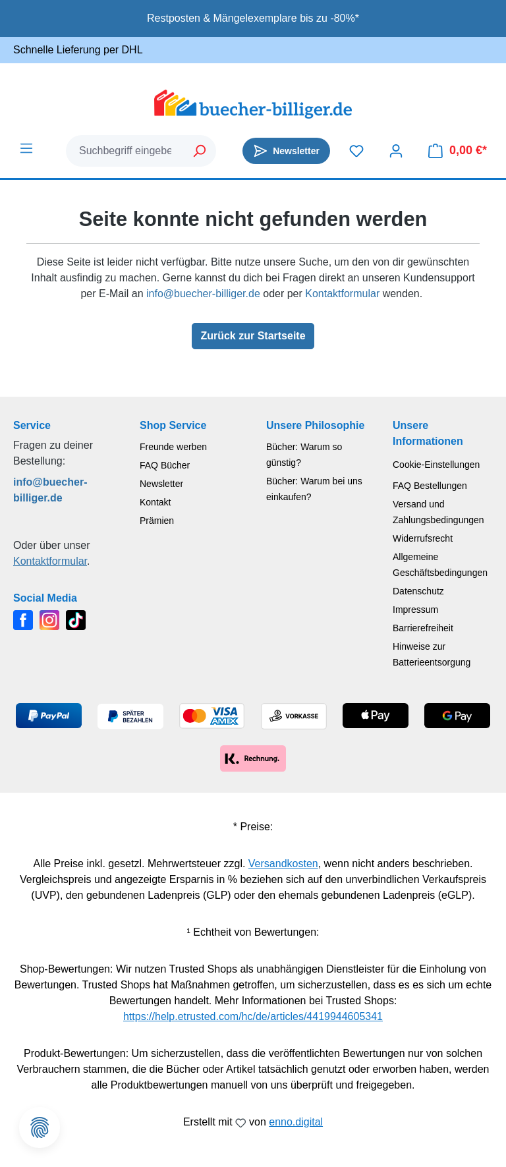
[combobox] (125, 151)
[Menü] (26, 148)
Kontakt (155, 502)
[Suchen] (200, 151)
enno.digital (296, 1121)
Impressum (415, 609)
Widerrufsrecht (423, 538)
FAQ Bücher (165, 465)
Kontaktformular (342, 293)
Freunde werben (173, 446)
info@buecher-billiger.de (203, 293)
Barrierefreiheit (423, 628)
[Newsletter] (286, 151)
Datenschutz (418, 591)
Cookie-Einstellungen (436, 464)
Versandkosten (283, 863)
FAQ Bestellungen (430, 485)
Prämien (157, 520)
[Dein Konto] (396, 150)
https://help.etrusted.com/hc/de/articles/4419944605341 (253, 1016)
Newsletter (161, 483)
